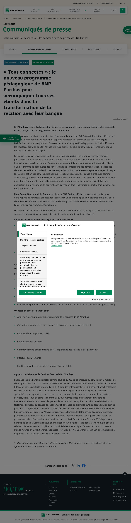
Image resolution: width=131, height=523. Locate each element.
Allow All (104, 292)
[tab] (32, 234)
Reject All (85, 292)
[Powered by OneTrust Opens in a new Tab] (102, 299)
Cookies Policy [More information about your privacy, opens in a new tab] (56, 245)
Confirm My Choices (32, 292)
